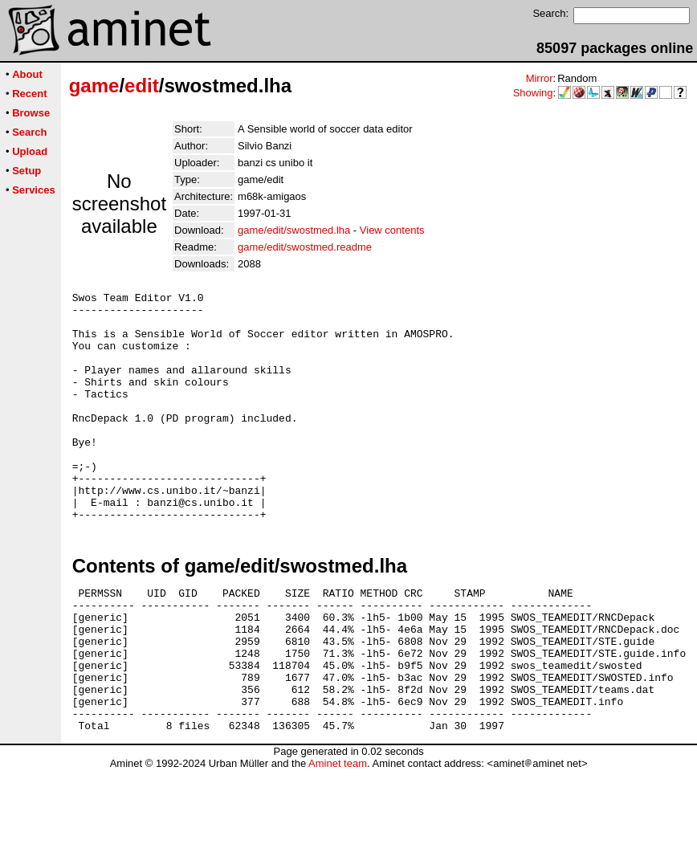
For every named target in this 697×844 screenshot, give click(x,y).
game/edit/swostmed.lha (294, 230)
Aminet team (337, 838)
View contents (392, 230)
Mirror (539, 78)
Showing (533, 93)
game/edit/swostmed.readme (305, 247)
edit (141, 85)
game (94, 85)
